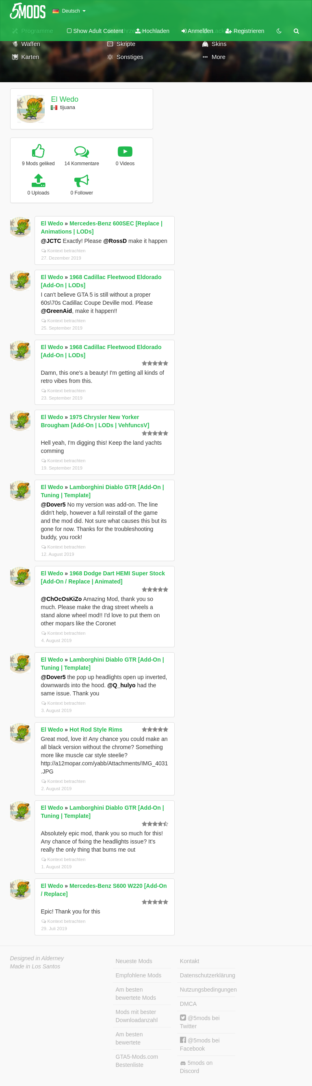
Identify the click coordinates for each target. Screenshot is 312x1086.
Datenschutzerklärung (207, 975)
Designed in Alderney (37, 958)
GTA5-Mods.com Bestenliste (137, 1060)
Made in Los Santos (35, 966)
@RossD (115, 241)
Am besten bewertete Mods (136, 993)
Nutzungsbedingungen (207, 989)
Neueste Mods (134, 961)
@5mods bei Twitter (200, 1021)
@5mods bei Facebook (200, 1044)
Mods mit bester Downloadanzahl (137, 1016)
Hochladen (152, 31)
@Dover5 (53, 504)
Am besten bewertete (129, 1038)
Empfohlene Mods (139, 975)
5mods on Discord (196, 1067)
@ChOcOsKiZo (61, 599)
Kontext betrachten (63, 250)
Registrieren (244, 31)
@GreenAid (56, 311)
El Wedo (64, 99)
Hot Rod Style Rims (95, 729)
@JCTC (51, 241)
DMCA (188, 1004)
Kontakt (189, 961)
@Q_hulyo (121, 685)
